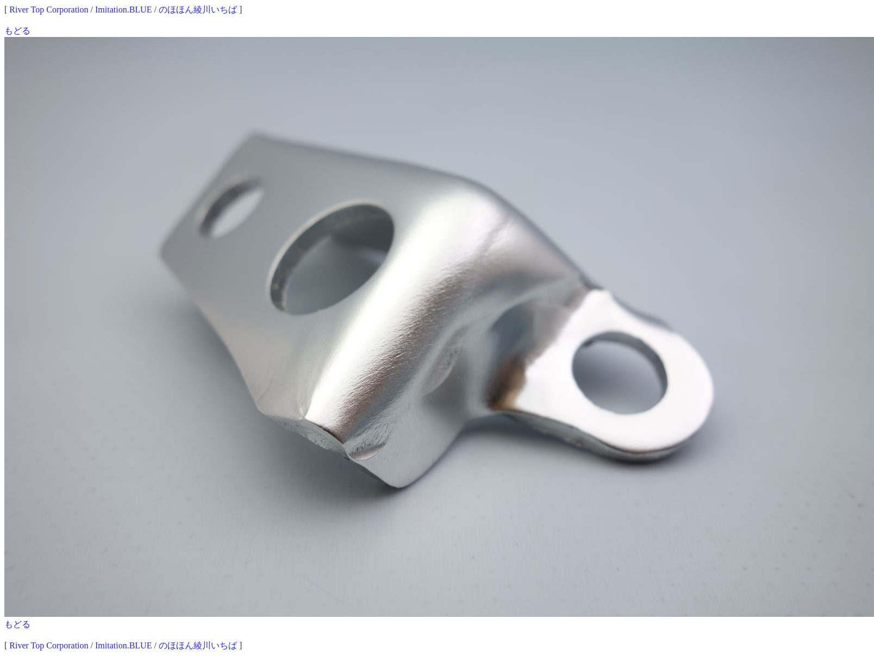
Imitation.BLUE (123, 9)
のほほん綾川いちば (198, 9)
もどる (17, 30)
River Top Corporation (48, 9)
